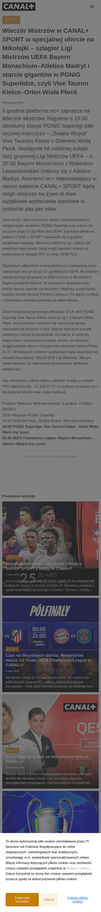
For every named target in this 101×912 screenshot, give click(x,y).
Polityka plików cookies (77, 899)
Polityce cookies (77, 868)
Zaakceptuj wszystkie (22, 899)
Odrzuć (49, 899)
